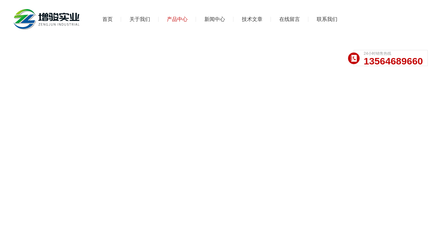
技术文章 (252, 19)
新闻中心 (214, 19)
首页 (107, 19)
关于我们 (139, 19)
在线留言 (289, 19)
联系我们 (327, 19)
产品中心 (177, 19)
